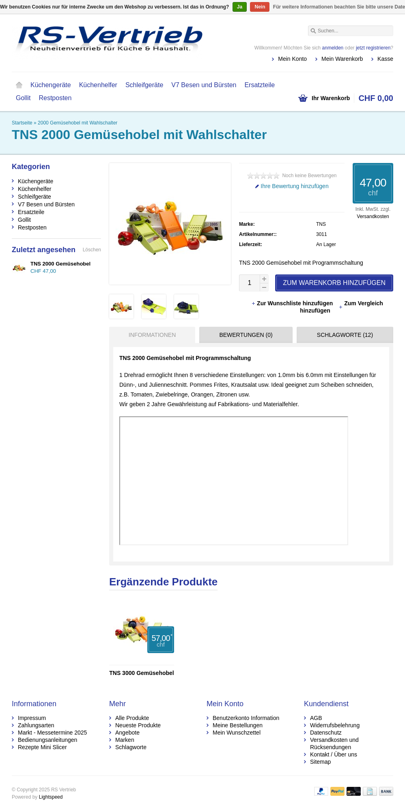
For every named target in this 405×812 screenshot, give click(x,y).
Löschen (92, 250)
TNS (321, 224)
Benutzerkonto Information (246, 718)
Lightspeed (51, 797)
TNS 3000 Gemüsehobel (141, 673)
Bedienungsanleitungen (47, 740)
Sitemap (320, 761)
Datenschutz (326, 732)
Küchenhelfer (98, 84)
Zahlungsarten (36, 725)
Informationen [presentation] (152, 335)
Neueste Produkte (138, 725)
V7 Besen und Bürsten (203, 84)
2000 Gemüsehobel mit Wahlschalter (77, 123)
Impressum (32, 718)
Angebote (127, 732)
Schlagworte (130, 747)
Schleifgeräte (144, 84)
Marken (124, 740)
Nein (259, 7)
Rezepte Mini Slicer (42, 747)
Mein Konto (292, 59)
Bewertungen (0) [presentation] (245, 335)
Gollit (23, 97)
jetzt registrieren (373, 48)
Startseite (19, 85)
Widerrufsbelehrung (335, 725)
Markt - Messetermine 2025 (52, 732)
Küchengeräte (50, 84)
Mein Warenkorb (342, 59)
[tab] (150, 335)
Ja (239, 7)
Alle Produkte (132, 718)
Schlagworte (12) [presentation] (345, 335)
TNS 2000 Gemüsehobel (60, 264)
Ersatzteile (259, 84)
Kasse (385, 59)
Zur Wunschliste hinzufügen (292, 303)
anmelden (333, 48)
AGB (316, 718)
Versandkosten (373, 216)
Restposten (55, 97)
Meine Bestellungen (238, 725)
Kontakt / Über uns (333, 754)
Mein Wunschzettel (237, 732)
